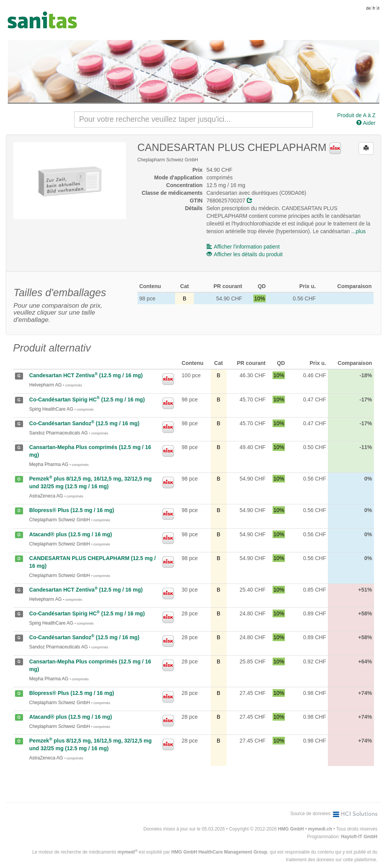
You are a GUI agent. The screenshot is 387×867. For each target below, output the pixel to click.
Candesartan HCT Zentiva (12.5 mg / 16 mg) (86, 375)
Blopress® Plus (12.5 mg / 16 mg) (71, 510)
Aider (365, 123)
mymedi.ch (320, 829)
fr (374, 8)
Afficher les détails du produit (245, 254)
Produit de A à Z (356, 115)
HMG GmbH (291, 829)
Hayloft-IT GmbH (359, 836)
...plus (358, 231)
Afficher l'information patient (243, 247)
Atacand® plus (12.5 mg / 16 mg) (70, 534)
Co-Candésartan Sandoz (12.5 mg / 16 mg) (84, 423)
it (378, 8)
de (368, 8)
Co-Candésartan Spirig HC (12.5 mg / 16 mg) (87, 399)
